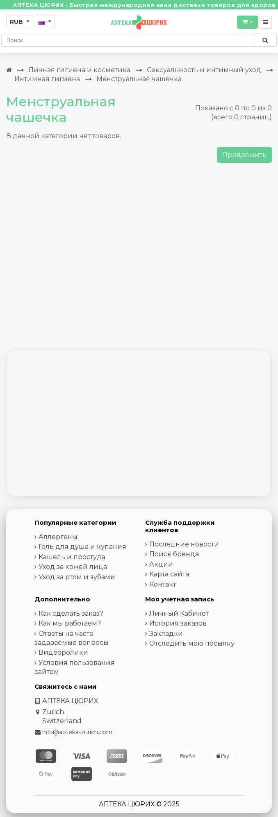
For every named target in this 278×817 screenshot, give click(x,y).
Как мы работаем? (70, 623)
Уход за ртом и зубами (77, 577)
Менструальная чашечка (139, 79)
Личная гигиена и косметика (79, 70)
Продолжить (244, 155)
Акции (161, 564)
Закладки (166, 633)
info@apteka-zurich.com (77, 732)
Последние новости (184, 544)
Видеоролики (63, 652)
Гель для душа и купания (82, 547)
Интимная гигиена (47, 79)
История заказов (178, 623)
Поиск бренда (174, 554)
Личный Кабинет (179, 613)
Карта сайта (169, 574)
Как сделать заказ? (71, 613)
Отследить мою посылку (192, 643)
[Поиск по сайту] (265, 40)
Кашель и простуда (72, 557)
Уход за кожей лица (73, 567)
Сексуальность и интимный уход (204, 70)
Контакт (162, 584)
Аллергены (58, 537)
